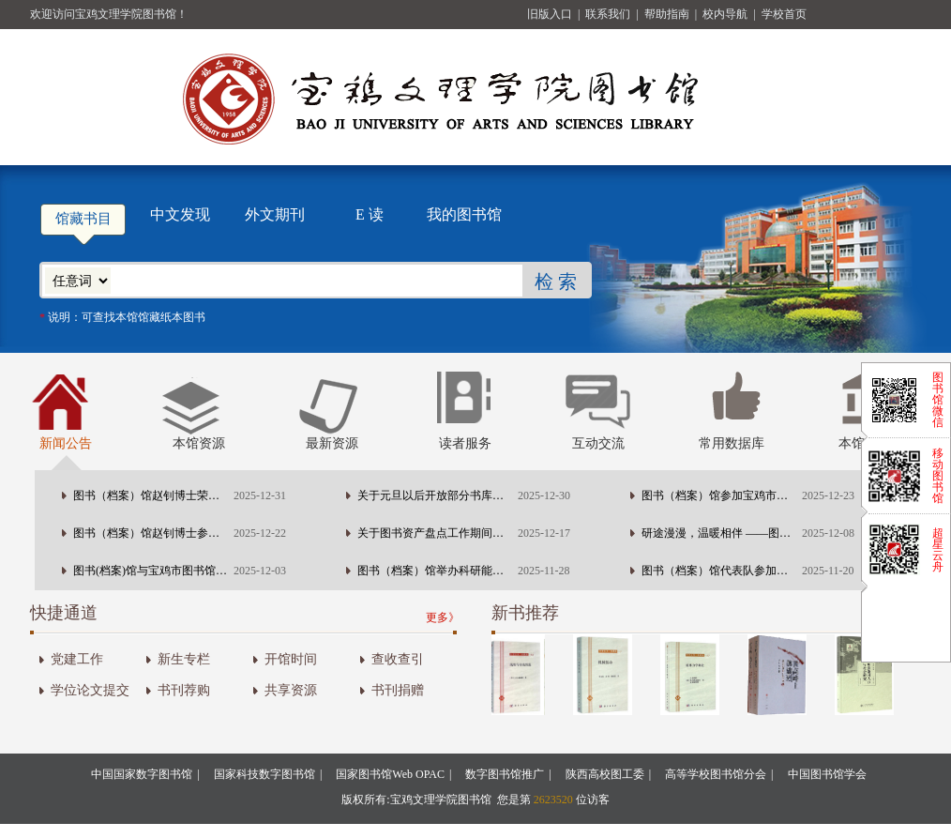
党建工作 (77, 659)
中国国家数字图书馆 (141, 774)
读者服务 (465, 443)
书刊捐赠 (397, 690)
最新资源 (332, 443)
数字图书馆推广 (504, 774)
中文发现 (180, 214)
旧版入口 (551, 14)
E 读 (369, 214)
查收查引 (397, 659)
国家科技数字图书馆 (264, 774)
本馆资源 (199, 443)
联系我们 (609, 14)
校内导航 (726, 14)
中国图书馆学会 (827, 774)
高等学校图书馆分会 (715, 774)
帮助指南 (668, 14)
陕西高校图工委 (605, 774)
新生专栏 (184, 659)
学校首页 (784, 14)
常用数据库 (731, 443)
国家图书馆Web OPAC (390, 774)
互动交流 (598, 443)
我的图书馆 (464, 214)
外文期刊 (275, 214)
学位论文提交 (90, 690)
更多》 (443, 617)
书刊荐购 (184, 690)
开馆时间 (290, 659)
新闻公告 (65, 443)
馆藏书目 (83, 218)
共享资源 (290, 690)
